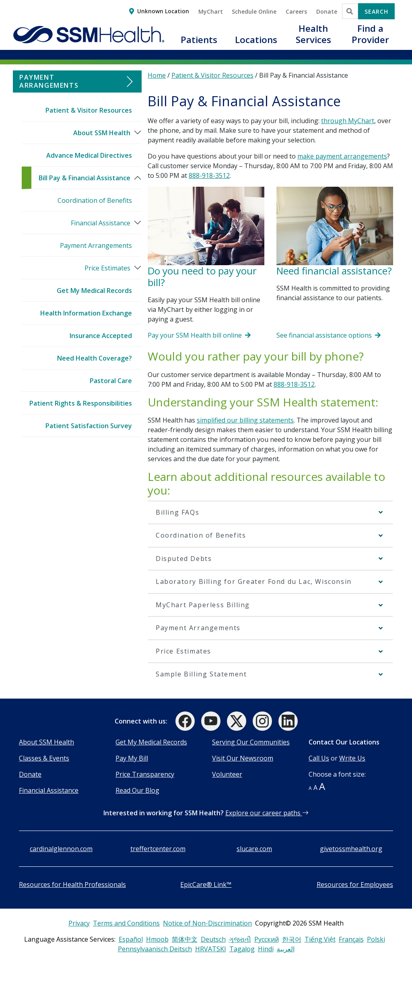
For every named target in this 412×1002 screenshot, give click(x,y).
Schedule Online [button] (254, 11)
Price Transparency (144, 774)
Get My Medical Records (94, 290)
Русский (266, 939)
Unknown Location (163, 11)
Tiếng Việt (320, 939)
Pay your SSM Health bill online (199, 335)
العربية (286, 948)
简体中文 (185, 939)
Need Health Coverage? (94, 358)
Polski (376, 939)
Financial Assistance (100, 223)
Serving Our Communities (251, 742)
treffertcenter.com (157, 848)
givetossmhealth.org (351, 848)
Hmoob (157, 939)
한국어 (291, 939)
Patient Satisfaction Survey (88, 425)
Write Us (352, 758)
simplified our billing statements (245, 420)
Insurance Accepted (101, 335)
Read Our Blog (137, 790)
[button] (198, 44)
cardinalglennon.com (61, 848)
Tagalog (242, 948)
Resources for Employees (355, 884)
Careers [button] (296, 11)
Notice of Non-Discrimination (207, 923)
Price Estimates (107, 268)
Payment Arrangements (96, 245)
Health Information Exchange (86, 313)
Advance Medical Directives (89, 155)
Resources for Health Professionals (72, 884)
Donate (30, 774)
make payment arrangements (342, 156)
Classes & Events (44, 758)
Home (157, 75)
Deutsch (213, 939)
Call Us (319, 758)
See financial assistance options (328, 335)
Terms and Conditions (126, 923)
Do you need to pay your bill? (202, 276)
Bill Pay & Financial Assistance (84, 177)
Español (131, 939)
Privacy (79, 923)
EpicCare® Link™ (205, 884)
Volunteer (227, 774)
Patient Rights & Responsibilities (80, 403)
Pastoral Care (111, 380)
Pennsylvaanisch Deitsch (155, 948)
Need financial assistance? (334, 270)
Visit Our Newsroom (242, 758)
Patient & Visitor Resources (88, 110)
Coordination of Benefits (95, 200)
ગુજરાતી (240, 939)
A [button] (310, 788)
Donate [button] (326, 11)
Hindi (266, 948)
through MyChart (347, 120)
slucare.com (254, 848)
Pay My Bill (131, 758)
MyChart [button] (210, 11)
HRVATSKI (210, 948)
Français (351, 939)
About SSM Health (101, 132)
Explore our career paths (267, 812)
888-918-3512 (209, 175)
